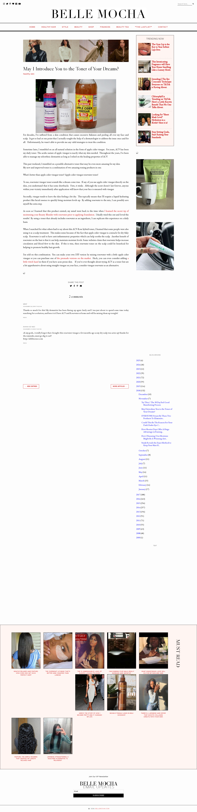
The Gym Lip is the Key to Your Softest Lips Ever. (161, 47)
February (143, 484)
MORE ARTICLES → (120, 386)
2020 (138, 381)
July (141, 463)
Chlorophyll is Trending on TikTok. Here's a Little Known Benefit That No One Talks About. (162, 102)
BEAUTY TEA (122, 27)
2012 (138, 516)
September (143, 454)
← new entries (31, 386)
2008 (138, 533)
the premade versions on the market (74, 258)
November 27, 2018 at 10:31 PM (32, 329)
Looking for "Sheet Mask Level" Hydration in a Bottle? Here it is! (160, 118)
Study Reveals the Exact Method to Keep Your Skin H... (156, 444)
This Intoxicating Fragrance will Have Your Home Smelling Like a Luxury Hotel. (161, 65)
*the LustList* (143, 27)
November (143, 398)
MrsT (25, 304)
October (142, 450)
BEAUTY (78, 27)
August (142, 459)
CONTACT (163, 27)
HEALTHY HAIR (48, 27)
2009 (138, 529)
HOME (32, 27)
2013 (138, 511)
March (142, 480)
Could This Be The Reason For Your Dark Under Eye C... (156, 423)
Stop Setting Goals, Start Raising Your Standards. (160, 134)
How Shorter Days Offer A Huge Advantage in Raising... (155, 430)
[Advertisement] (76, 426)
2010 (138, 524)
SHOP (91, 27)
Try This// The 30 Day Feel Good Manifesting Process (155, 403)
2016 (138, 498)
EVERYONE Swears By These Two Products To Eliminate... (156, 417)
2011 (138, 520)
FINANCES (105, 27)
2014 (138, 507)
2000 (138, 537)
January (142, 489)
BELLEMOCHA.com (102, 808)
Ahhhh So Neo (29, 327)
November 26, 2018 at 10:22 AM (32, 306)
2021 (138, 377)
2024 (138, 364)
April (141, 476)
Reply (25, 317)
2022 (138, 373)
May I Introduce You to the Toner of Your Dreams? (156, 410)
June (141, 467)
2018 (138, 390)
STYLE (65, 27)
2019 (138, 386)
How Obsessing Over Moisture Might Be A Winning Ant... (154, 437)
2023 (138, 369)
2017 (138, 494)
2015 (138, 503)
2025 (138, 360)
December (143, 394)
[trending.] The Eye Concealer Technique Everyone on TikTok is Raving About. (161, 83)
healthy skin (28, 74)
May (141, 472)
